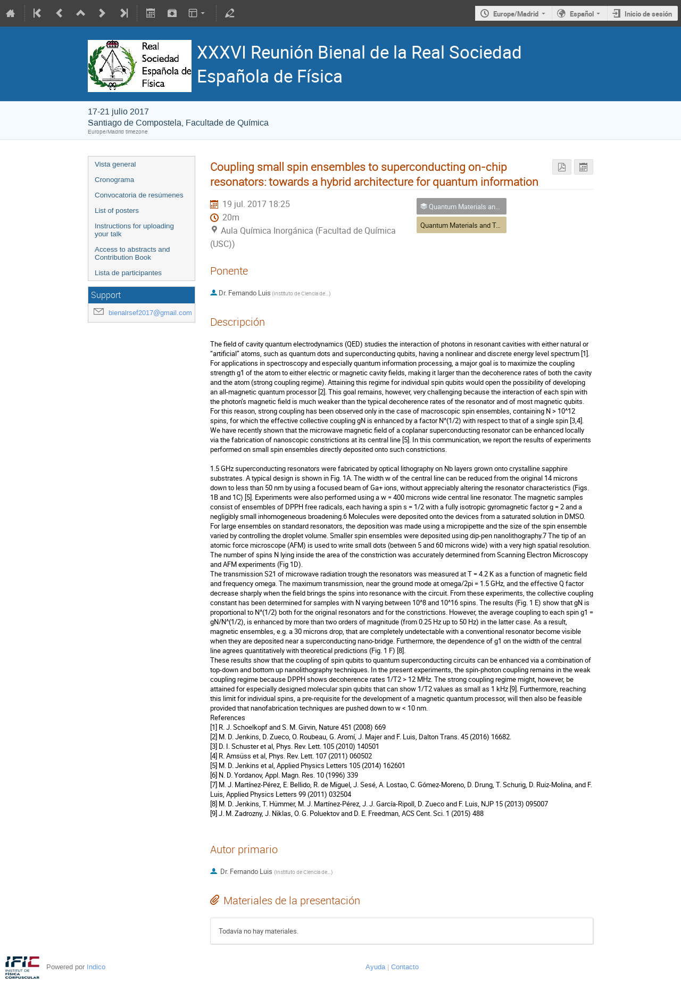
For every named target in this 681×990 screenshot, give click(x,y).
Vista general (115, 164)
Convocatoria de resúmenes (139, 195)
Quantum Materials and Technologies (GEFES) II (492, 225)
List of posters (117, 210)
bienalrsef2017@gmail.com (150, 312)
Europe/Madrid (515, 14)
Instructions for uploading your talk (134, 230)
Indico (96, 966)
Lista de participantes (128, 273)
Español (582, 14)
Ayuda (375, 966)
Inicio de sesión (648, 14)
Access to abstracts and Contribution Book (132, 253)
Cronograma (114, 180)
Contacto (405, 966)
